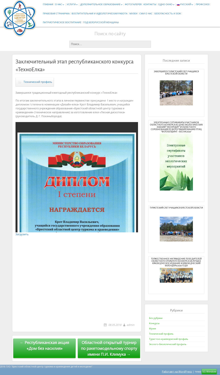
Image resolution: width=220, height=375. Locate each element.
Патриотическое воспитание (62, 22)
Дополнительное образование (100, 4)
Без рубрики (156, 318)
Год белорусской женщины (101, 22)
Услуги (71, 4)
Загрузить (22, 234)
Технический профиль (37, 82)
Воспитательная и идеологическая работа (99, 13)
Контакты (149, 4)
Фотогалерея (133, 4)
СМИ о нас (145, 13)
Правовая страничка (56, 13)
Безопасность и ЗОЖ (167, 13)
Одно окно (165, 4)
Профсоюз (202, 4)
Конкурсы (154, 323)
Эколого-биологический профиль (167, 344)
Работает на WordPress (177, 371)
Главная (48, 4)
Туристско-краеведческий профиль (168, 339)
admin (130, 325)
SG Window (209, 371)
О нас (58, 4)
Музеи (133, 13)
